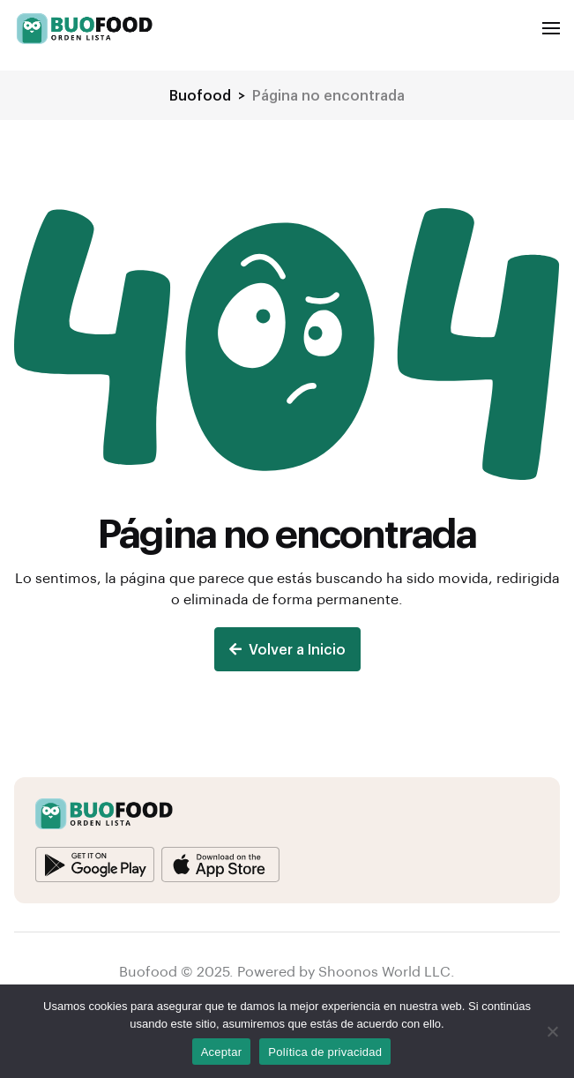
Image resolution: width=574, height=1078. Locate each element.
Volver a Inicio (287, 648)
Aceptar (221, 1052)
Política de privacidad (325, 1052)
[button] (551, 28)
